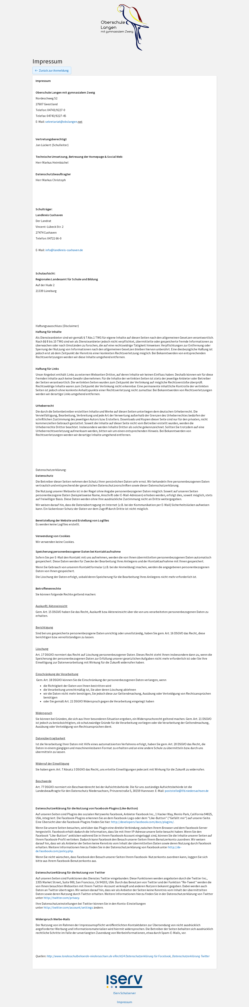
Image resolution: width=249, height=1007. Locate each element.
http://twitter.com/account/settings (68, 907)
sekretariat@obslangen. (61, 122)
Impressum (124, 1002)
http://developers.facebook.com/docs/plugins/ (142, 822)
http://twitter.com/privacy (61, 898)
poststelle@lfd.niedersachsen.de (187, 791)
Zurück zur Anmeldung (52, 70)
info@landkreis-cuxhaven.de (64, 250)
